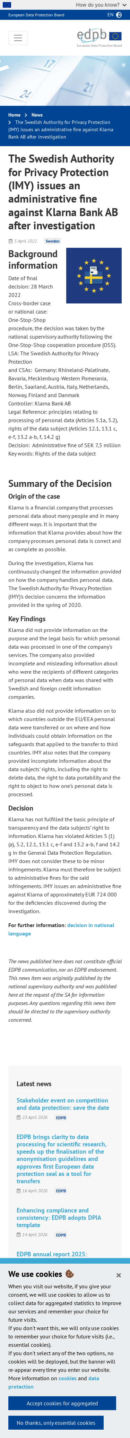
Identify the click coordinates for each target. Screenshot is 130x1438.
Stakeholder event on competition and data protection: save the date (63, 1104)
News (37, 115)
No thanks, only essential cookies (56, 1422)
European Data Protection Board (36, 14)
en (110, 14)
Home (14, 115)
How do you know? (101, 5)
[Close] (119, 1274)
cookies (68, 1378)
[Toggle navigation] (18, 38)
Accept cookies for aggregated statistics (62, 1405)
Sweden (53, 241)
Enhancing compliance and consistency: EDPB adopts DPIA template (59, 1217)
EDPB (61, 1117)
